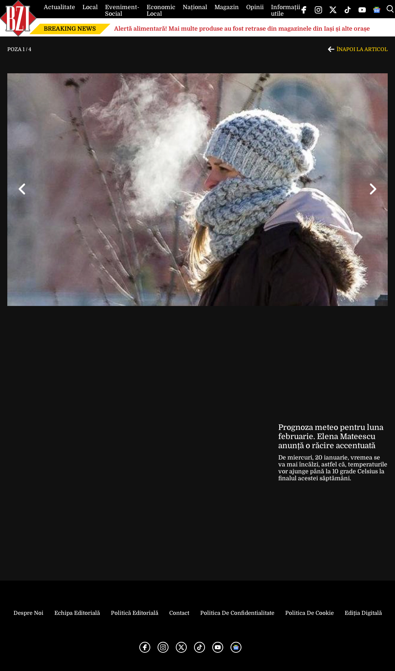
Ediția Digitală (363, 613)
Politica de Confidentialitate (237, 613)
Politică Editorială (134, 613)
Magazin (226, 7)
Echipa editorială (77, 613)
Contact (179, 613)
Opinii (255, 7)
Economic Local (161, 10)
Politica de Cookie (309, 613)
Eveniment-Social (122, 10)
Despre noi (28, 613)
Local (90, 7)
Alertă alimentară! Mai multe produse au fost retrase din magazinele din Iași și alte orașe (242, 29)
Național (195, 7)
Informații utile (285, 10)
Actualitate (59, 7)
